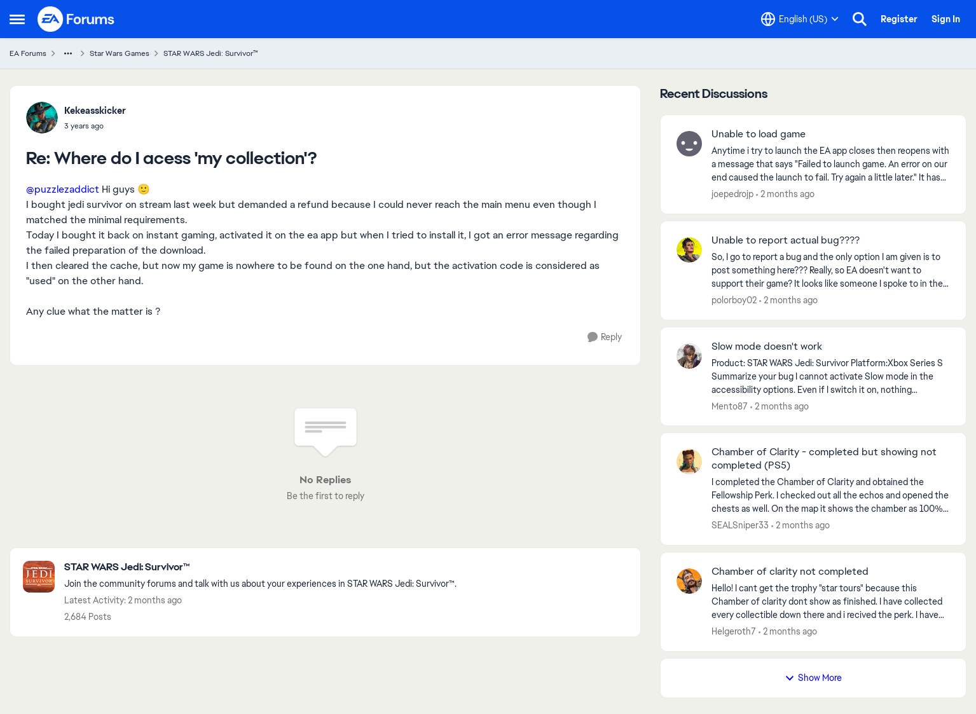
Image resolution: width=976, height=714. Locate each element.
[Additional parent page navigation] (68, 53)
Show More (813, 677)
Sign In (945, 19)
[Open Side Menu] (17, 19)
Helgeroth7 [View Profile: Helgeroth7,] (733, 631)
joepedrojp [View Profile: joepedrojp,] (732, 194)
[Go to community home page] (76, 19)
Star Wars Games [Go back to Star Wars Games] (119, 53)
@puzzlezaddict (62, 189)
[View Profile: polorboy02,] (689, 250)
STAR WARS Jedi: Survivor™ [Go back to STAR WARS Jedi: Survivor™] (210, 53)
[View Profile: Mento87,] (689, 356)
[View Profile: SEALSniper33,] (689, 461)
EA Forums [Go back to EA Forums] (28, 53)
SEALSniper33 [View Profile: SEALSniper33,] (740, 525)
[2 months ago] (785, 194)
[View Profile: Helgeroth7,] (689, 581)
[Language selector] (799, 19)
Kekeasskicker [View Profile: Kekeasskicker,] (95, 110)
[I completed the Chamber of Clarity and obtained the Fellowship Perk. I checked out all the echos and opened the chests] (830, 496)
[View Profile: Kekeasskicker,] (42, 118)
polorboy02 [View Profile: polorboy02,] (734, 300)
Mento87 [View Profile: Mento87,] (729, 405)
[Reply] (604, 337)
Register (899, 19)
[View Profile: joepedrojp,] (689, 143)
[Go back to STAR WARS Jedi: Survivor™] (260, 567)
